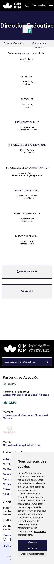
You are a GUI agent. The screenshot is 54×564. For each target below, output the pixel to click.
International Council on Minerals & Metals (25, 416)
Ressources (10, 479)
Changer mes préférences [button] (32, 554)
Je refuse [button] (32, 548)
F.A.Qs (7, 494)
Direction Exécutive (14, 43)
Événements (10, 489)
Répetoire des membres (38, 45)
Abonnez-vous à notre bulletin (20, 362)
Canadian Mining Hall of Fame (22, 445)
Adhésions (9, 459)
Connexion (39, 5)
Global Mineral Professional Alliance (26, 394)
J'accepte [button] (32, 542)
